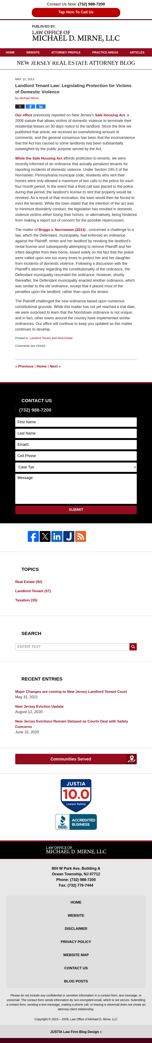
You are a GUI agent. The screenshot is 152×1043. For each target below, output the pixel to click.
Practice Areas (105, 52)
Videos (11, 60)
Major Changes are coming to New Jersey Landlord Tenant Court (73, 692)
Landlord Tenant (41, 338)
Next (56, 366)
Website (33, 52)
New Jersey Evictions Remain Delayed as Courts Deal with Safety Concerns (73, 725)
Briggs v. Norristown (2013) (63, 230)
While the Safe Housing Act (39, 158)
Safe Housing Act (111, 115)
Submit (76, 510)
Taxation (26, 600)
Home (10, 52)
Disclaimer (76, 931)
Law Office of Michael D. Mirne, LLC (94, 1024)
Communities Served (71, 760)
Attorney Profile (66, 52)
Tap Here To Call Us (76, 12)
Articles (137, 52)
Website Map (76, 959)
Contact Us (80, 60)
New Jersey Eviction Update (40, 707)
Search (133, 647)
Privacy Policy (76, 945)
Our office (24, 115)
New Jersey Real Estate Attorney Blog (76, 33)
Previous (24, 366)
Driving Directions (44, 60)
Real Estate (66, 338)
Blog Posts (76, 986)
